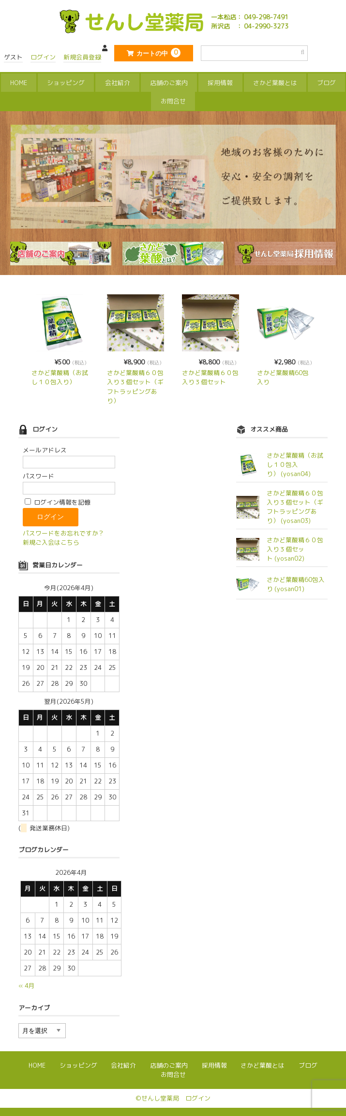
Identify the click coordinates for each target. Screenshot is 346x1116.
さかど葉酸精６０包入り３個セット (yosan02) (295, 547)
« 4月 (26, 983)
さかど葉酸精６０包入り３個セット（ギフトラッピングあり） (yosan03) (295, 505)
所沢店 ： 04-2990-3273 (249, 26)
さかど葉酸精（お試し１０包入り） (59, 376)
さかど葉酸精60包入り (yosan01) (296, 582)
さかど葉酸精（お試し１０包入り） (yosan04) (295, 463)
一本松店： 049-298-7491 (249, 17)
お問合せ (173, 100)
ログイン (43, 57)
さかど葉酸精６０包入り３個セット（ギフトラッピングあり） (135, 385)
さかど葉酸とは (275, 81)
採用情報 (220, 81)
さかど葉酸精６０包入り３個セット (210, 376)
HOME (18, 81)
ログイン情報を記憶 (57, 500)
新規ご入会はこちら (51, 540)
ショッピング (66, 81)
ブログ (326, 81)
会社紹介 (117, 81)
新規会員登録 (82, 57)
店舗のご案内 (169, 81)
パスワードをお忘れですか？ (64, 531)
